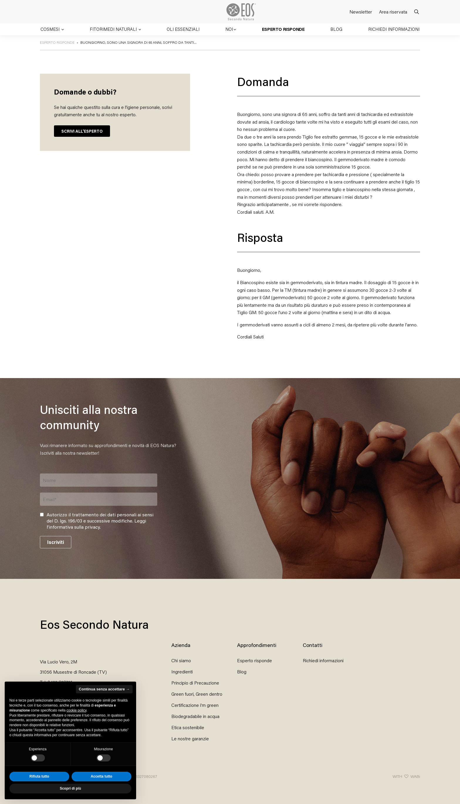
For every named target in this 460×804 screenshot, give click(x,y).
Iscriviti (55, 542)
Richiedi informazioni (394, 29)
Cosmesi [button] (50, 29)
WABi (415, 776)
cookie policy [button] (77, 710)
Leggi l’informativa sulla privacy (96, 524)
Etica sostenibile (187, 727)
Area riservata (393, 12)
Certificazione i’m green (195, 705)
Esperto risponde (283, 29)
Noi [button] (229, 29)
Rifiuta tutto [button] (39, 776)
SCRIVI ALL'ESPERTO (82, 131)
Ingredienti (182, 671)
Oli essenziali (183, 29)
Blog (336, 29)
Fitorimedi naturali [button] (114, 29)
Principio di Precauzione (195, 683)
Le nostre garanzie (190, 738)
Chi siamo (181, 660)
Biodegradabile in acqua (195, 716)
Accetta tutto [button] (101, 776)
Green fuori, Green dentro (196, 694)
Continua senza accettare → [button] (104, 689)
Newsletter (360, 12)
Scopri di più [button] (70, 788)
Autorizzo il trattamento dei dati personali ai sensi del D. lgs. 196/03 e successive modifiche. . (100, 521)
